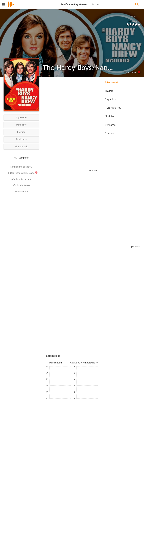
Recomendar (21, 191)
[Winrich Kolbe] (62, 523)
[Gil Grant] (90, 533)
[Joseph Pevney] (62, 513)
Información (112, 82)
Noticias (110, 116)
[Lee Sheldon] (90, 543)
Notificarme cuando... (21, 166)
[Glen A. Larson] (90, 523)
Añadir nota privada (21, 179)
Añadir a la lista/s (21, 185)
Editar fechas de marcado (23, 172)
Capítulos (110, 99)
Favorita (21, 132)
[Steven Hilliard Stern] (62, 533)
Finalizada (21, 139)
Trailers (109, 91)
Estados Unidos (50, 115)
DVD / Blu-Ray (113, 108)
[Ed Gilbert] (99, 475)
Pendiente (21, 124)
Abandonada (21, 146)
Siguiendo (21, 117)
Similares (110, 125)
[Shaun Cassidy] (56, 475)
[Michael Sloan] (90, 513)
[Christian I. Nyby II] (62, 543)
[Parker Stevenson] (78, 475)
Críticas (109, 133)
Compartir (21, 157)
